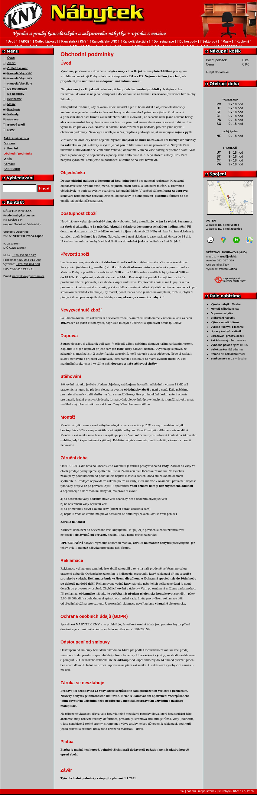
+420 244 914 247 (22, 268)
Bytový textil (16, 124)
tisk (182, 791)
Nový (11, 129)
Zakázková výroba (16, 138)
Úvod (11, 57)
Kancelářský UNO (19, 78)
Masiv (11, 104)
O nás (8, 158)
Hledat (44, 188)
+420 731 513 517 (24, 255)
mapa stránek (207, 791)
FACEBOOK (12, 169)
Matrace (12, 119)
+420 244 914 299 (29, 259)
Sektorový (14, 99)
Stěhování (11, 148)
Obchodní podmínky (18, 153)
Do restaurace (17, 88)
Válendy (12, 114)
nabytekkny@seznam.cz (28, 276)
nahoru (191, 791)
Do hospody (15, 93)
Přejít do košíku (217, 72)
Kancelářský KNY (19, 73)
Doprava (9, 143)
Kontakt (9, 163)
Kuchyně (13, 109)
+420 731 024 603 (28, 264)
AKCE (11, 63)
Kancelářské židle (19, 83)
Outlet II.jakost (17, 68)
